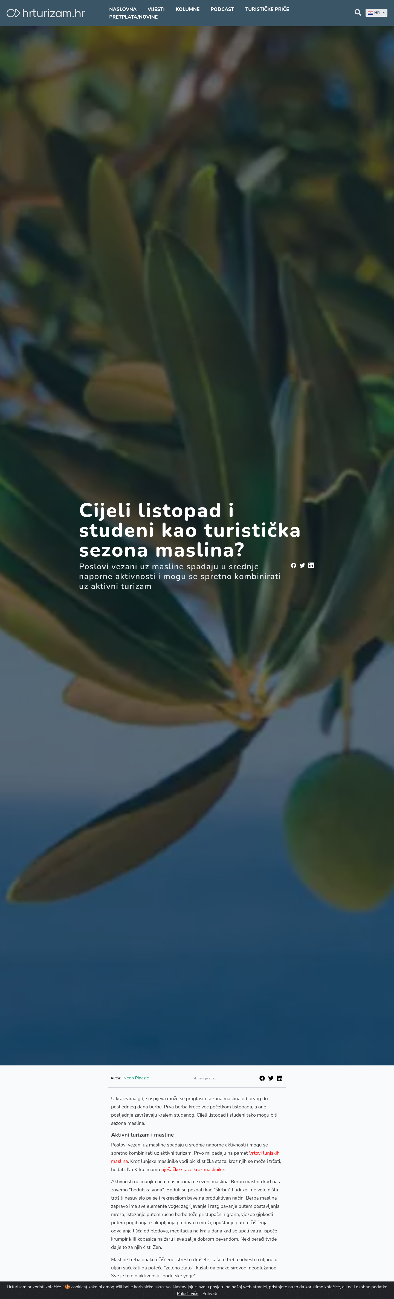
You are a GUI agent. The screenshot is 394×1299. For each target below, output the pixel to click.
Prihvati (209, 1294)
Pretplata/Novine (133, 17)
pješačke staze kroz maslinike (192, 1169)
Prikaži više (187, 1294)
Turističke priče (267, 9)
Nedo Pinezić (136, 1078)
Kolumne (188, 9)
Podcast (222, 9)
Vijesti (155, 9)
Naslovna (123, 9)
